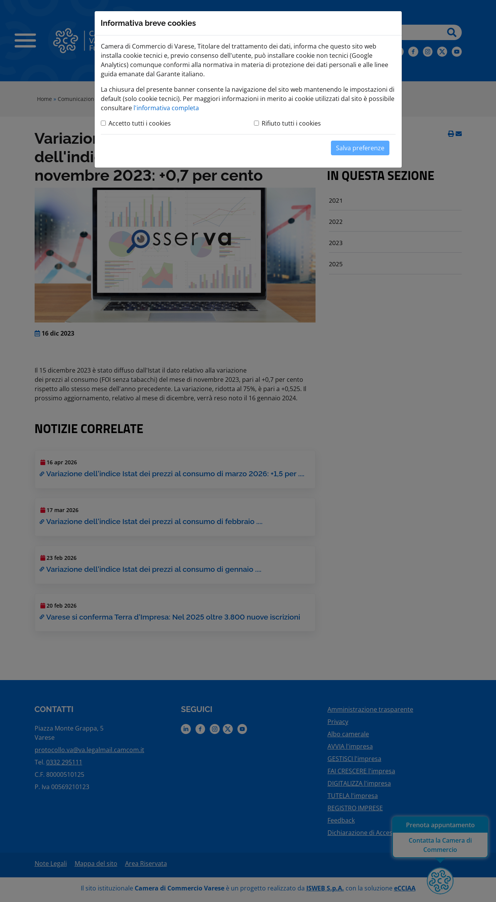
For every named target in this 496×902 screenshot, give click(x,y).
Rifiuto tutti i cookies (291, 123)
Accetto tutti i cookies (140, 123)
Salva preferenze (360, 148)
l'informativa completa (166, 108)
